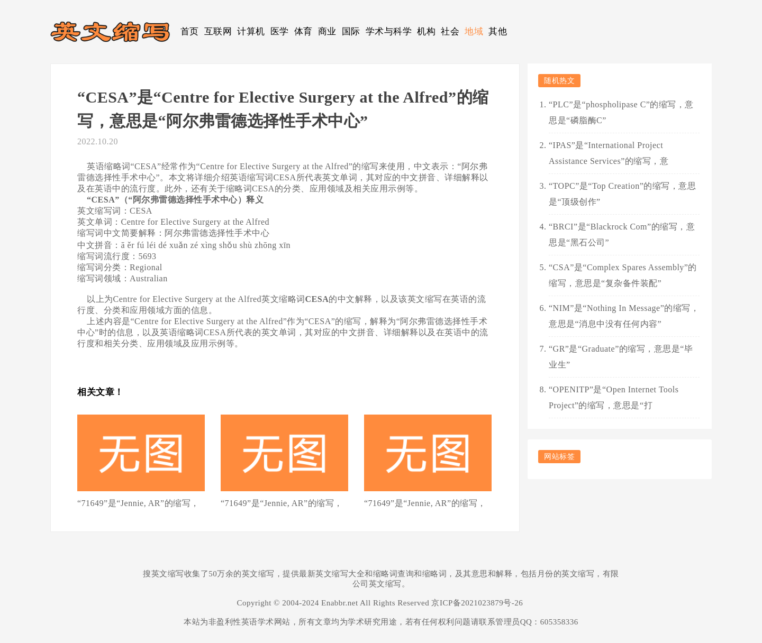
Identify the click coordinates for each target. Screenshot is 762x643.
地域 (474, 31)
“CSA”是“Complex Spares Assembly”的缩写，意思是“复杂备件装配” (623, 275)
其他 (497, 31)
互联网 (218, 31)
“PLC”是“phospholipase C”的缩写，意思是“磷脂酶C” (621, 112)
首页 (189, 31)
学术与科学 (389, 31)
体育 (303, 31)
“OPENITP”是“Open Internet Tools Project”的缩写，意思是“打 (614, 397)
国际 (351, 31)
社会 (450, 31)
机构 (426, 31)
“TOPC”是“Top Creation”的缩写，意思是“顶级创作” (622, 193)
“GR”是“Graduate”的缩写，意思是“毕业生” (621, 356)
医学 (279, 31)
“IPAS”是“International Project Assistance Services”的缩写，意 (608, 153)
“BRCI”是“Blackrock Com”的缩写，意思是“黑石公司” (622, 234)
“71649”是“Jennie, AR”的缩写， (138, 503)
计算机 (251, 31)
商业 (327, 31)
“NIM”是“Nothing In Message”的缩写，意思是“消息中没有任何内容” (624, 316)
